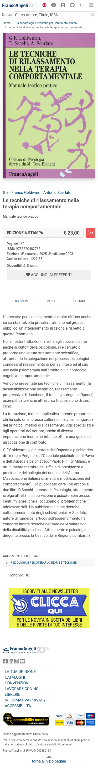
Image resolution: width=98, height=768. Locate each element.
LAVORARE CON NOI (22, 688)
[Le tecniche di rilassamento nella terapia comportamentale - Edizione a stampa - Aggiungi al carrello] (90, 233)
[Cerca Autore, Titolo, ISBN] (51, 14)
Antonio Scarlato (57, 192)
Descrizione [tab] (20, 301)
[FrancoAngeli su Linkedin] (11, 662)
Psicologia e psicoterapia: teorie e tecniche (43, 562)
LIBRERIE (12, 694)
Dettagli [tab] (79, 301)
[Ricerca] (93, 14)
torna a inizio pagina (49, 761)
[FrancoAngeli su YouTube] (22, 662)
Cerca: (7, 14)
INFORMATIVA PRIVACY (25, 700)
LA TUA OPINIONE (20, 671)
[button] (43, 5)
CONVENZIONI (17, 683)
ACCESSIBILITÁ (18, 706)
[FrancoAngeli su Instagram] (16, 662)
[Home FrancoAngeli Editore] (19, 5)
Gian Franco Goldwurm (22, 192)
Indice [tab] (51, 301)
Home (6, 23)
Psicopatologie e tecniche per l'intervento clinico (46, 23)
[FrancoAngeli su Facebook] (5, 662)
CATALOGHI (15, 677)
